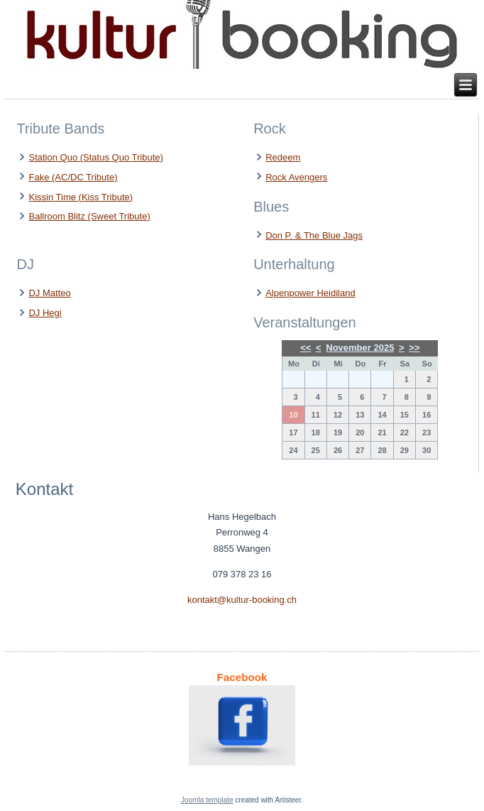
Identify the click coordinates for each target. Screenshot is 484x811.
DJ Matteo (49, 293)
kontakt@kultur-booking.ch (242, 599)
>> (414, 347)
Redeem (282, 157)
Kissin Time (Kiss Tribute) (80, 197)
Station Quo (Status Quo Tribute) (95, 157)
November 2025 (360, 347)
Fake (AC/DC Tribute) (72, 177)
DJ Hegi (44, 312)
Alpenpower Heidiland (310, 293)
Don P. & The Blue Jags (314, 235)
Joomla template (207, 800)
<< (305, 347)
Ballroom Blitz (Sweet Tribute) (89, 216)
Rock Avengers (296, 177)
